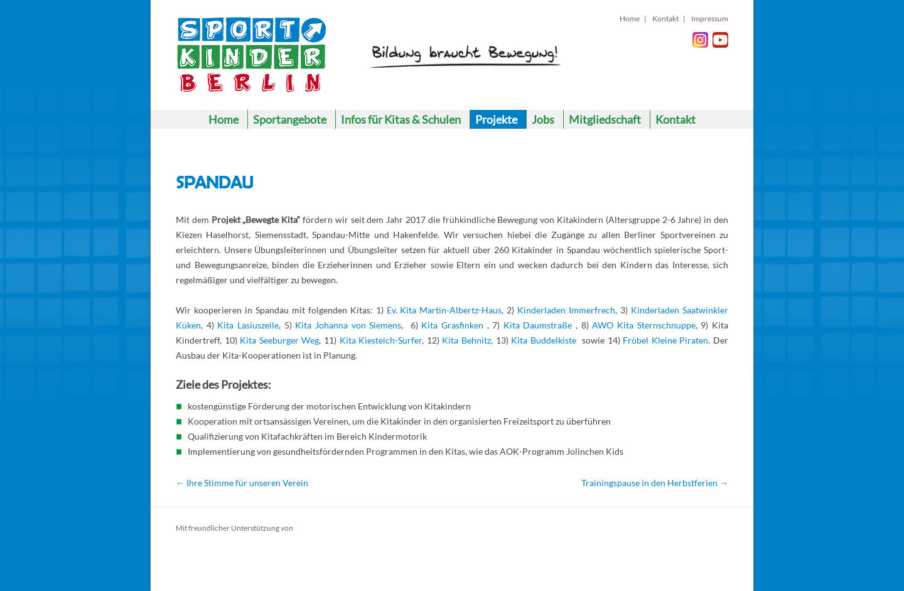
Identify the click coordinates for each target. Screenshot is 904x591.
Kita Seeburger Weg (279, 340)
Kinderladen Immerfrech (566, 310)
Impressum (709, 18)
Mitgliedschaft (605, 119)
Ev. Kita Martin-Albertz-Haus (444, 310)
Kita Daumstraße (538, 325)
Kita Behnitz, (467, 340)
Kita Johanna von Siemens (348, 325)
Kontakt (665, 18)
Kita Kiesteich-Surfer (381, 340)
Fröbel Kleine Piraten (665, 340)
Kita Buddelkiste (545, 340)
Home (630, 18)
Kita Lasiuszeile (248, 325)
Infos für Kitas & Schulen (401, 119)
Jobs (543, 119)
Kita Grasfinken (452, 325)
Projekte (496, 119)
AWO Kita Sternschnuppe (643, 325)
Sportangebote (289, 119)
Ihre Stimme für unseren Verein (242, 482)
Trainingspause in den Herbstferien (654, 482)
